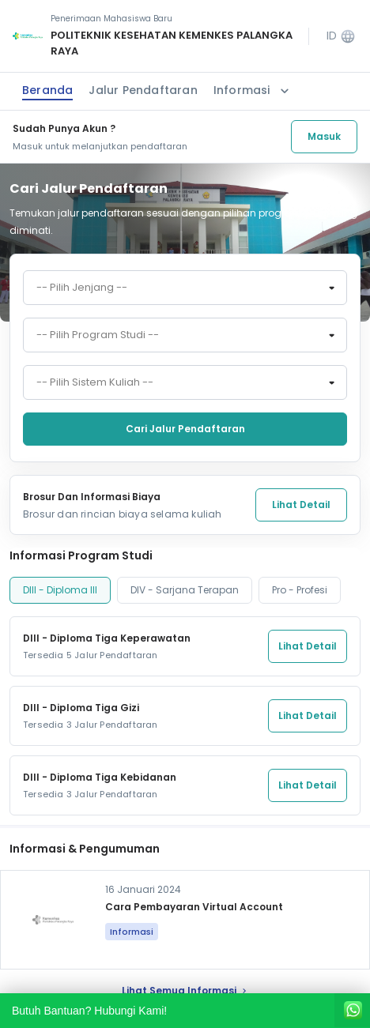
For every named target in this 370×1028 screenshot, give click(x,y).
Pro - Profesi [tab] (299, 590)
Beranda (47, 90)
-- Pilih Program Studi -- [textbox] (97, 335)
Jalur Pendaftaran (143, 90)
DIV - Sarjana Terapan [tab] (184, 590)
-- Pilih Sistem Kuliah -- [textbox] (94, 382)
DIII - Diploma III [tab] (60, 590)
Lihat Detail (301, 504)
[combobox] (185, 287)
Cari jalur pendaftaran (185, 428)
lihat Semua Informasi (185, 990)
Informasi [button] (253, 90)
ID (341, 36)
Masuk (324, 136)
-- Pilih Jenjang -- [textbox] (81, 288)
